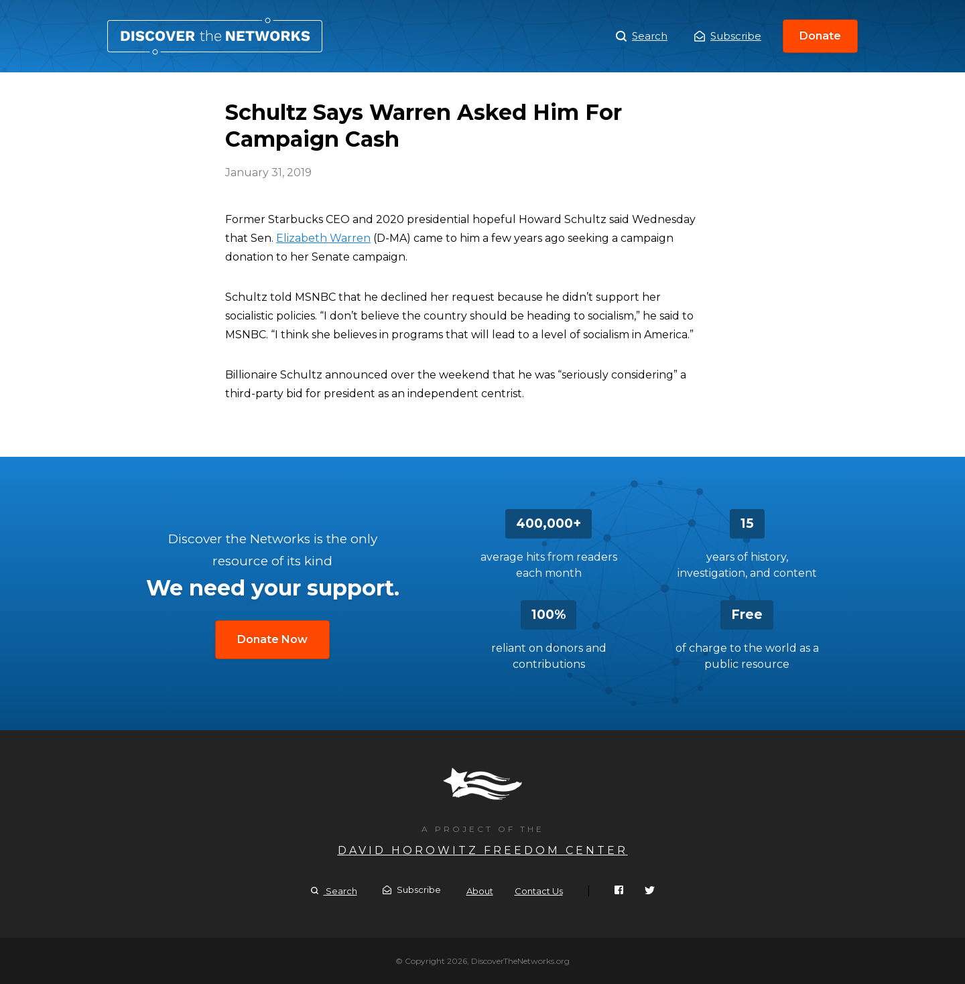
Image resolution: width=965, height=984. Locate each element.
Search (641, 36)
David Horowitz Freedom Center (483, 850)
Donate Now (272, 639)
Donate (820, 35)
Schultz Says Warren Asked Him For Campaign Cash (214, 36)
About (479, 891)
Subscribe (727, 35)
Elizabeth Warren (323, 238)
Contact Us (539, 891)
